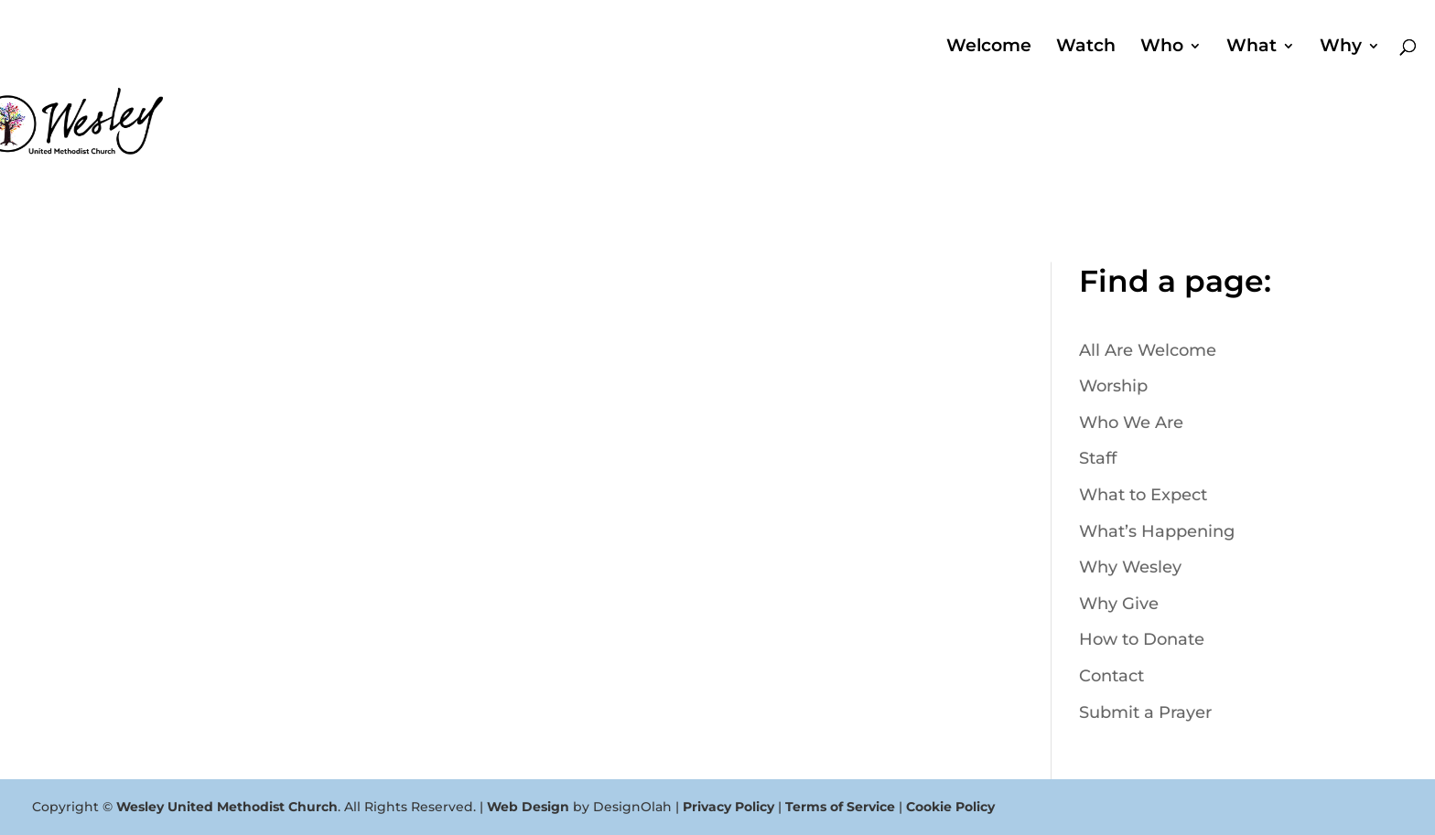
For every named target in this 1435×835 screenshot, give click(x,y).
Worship (1113, 386)
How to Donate (1141, 639)
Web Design (528, 806)
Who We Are (1131, 422)
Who (1161, 47)
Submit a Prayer (1145, 712)
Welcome (988, 47)
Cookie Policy (950, 806)
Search (1258, 163)
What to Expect (1143, 495)
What (1251, 47)
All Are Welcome (1147, 350)
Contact (1111, 676)
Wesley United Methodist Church (227, 806)
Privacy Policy (728, 806)
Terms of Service (840, 806)
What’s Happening (1157, 531)
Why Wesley (1130, 567)
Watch (1086, 47)
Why (1341, 47)
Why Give (1119, 604)
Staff (1098, 458)
